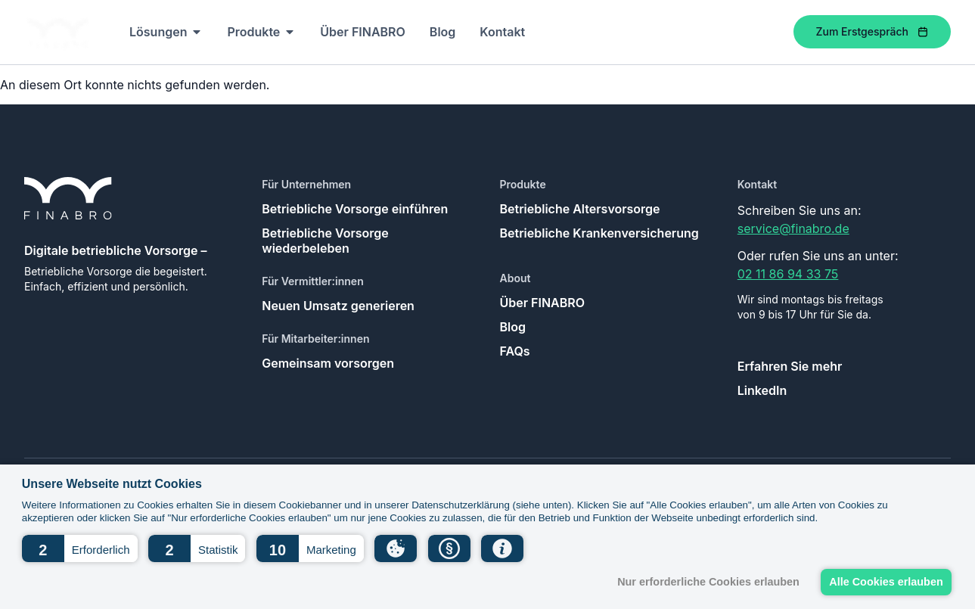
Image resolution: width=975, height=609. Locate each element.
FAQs (515, 351)
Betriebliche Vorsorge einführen (355, 208)
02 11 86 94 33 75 (788, 273)
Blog (513, 326)
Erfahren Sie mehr (790, 366)
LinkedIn (762, 390)
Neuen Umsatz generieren (338, 305)
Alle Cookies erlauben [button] (885, 582)
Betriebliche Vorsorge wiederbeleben (325, 240)
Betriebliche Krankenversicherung (599, 233)
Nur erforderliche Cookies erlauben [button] (708, 582)
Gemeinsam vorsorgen (328, 363)
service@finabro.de (793, 228)
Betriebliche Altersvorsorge (580, 208)
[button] (80, 548)
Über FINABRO (542, 302)
